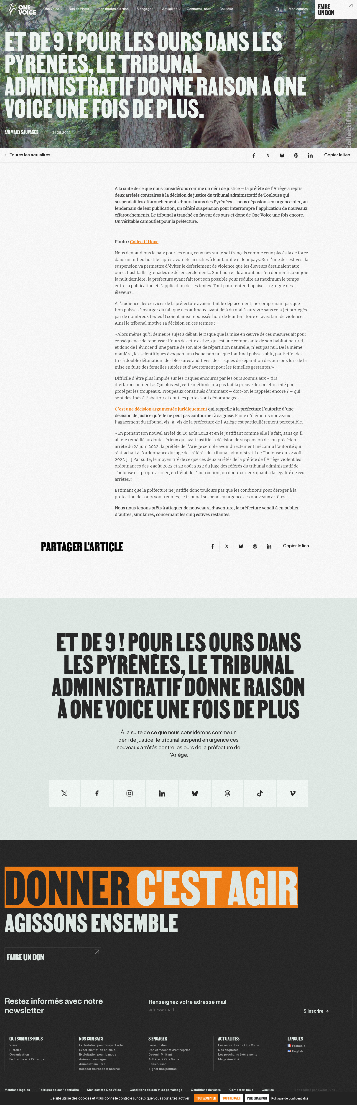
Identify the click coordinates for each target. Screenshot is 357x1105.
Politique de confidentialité (58, 1090)
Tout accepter (206, 1098)
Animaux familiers (92, 1064)
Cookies (268, 1090)
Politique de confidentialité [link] (289, 1098)
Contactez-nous (199, 9)
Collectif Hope (144, 241)
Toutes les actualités (27, 155)
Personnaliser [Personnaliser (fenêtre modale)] (257, 1098)
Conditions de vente (206, 1090)
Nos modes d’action (113, 9)
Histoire (15, 1050)
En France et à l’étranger (27, 1059)
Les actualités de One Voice (238, 1045)
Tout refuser (231, 1098)
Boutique (226, 9)
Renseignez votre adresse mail (187, 1002)
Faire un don (157, 1045)
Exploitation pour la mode (97, 1054)
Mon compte (298, 9)
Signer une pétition (162, 1069)
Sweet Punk (326, 1090)
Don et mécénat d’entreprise (169, 1050)
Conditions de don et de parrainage (156, 1090)
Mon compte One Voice (104, 1090)
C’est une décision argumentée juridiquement (161, 409)
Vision (13, 1045)
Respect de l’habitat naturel (99, 1069)
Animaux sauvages (93, 1059)
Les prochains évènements (237, 1054)
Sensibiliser (157, 1064)
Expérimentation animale (97, 1050)
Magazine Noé (228, 1059)
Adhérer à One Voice (163, 1059)
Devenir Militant (160, 1054)
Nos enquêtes (228, 1050)
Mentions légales (17, 1090)
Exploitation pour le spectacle (101, 1045)
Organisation (19, 1054)
